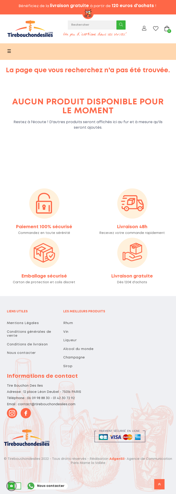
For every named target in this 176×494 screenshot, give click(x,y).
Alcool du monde (78, 349)
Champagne (74, 357)
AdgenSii (116, 459)
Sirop (67, 366)
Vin (66, 331)
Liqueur (70, 340)
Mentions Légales (23, 323)
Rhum (68, 323)
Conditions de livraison (27, 344)
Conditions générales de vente (29, 333)
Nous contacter (21, 353)
